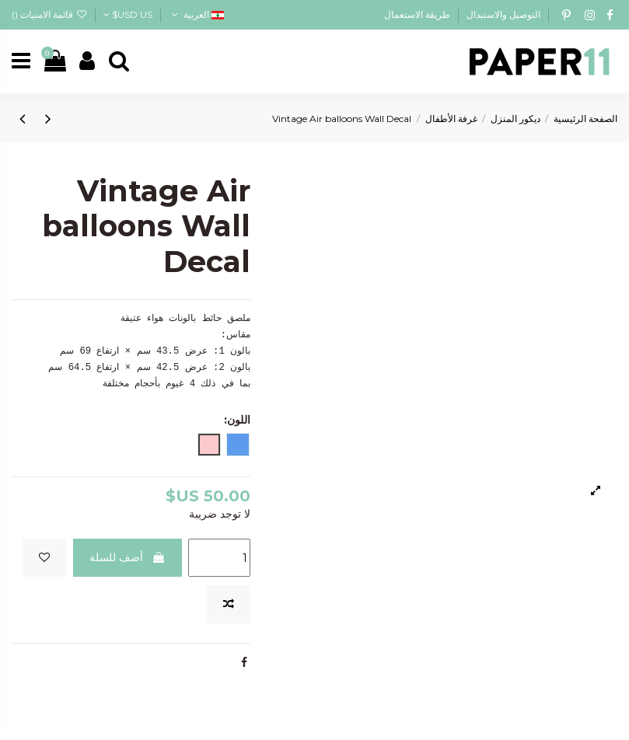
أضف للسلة (127, 557)
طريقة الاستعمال (417, 14)
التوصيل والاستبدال (502, 14)
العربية (196, 14)
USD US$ (127, 14)
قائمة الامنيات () (49, 14)
